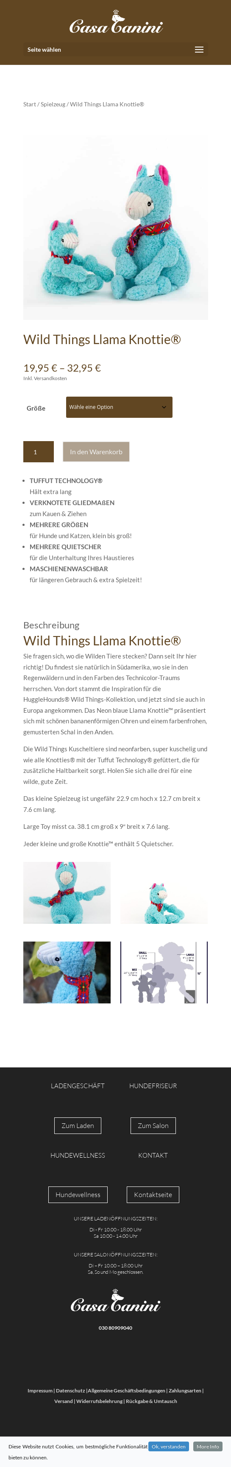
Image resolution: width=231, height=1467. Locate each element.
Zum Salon (153, 1125)
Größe (36, 408)
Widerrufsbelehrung (99, 1401)
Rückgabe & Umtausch (151, 1401)
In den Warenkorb (96, 451)
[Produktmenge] (38, 451)
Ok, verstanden (169, 1446)
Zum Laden (77, 1125)
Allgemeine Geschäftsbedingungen (126, 1390)
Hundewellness (78, 1194)
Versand (63, 1401)
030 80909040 (115, 1328)
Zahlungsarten (185, 1390)
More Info (208, 1446)
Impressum (40, 1390)
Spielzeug (53, 104)
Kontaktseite (153, 1194)
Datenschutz (70, 1390)
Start (29, 104)
